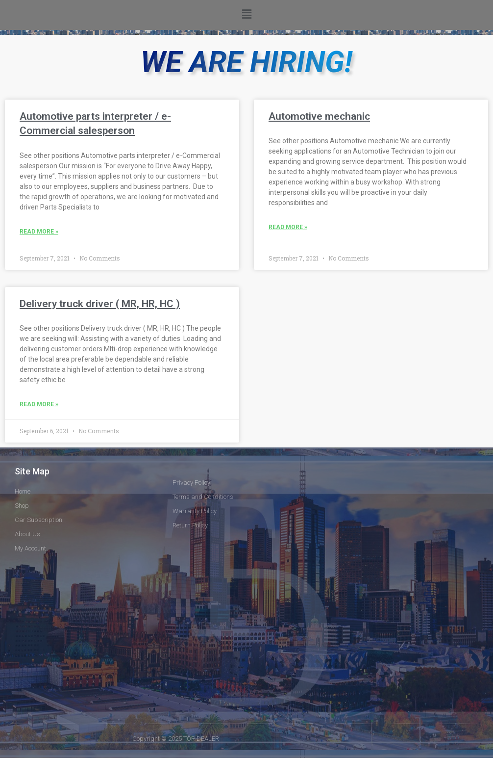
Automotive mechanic (319, 116)
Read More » (39, 231)
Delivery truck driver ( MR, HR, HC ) (100, 304)
